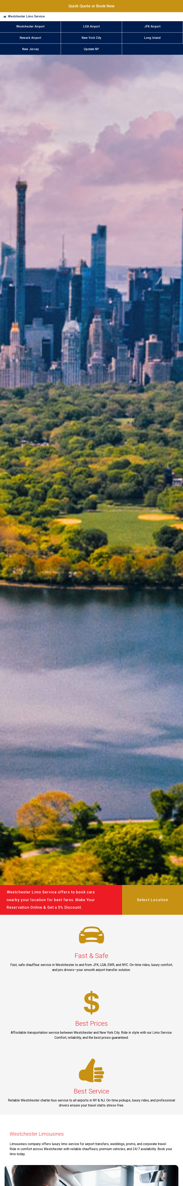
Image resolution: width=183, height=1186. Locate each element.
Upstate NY (91, 49)
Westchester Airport (30, 26)
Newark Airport (30, 38)
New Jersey (30, 49)
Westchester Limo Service (26, 16)
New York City (91, 38)
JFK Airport (152, 26)
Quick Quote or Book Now (91, 6)
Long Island (152, 38)
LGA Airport (91, 26)
